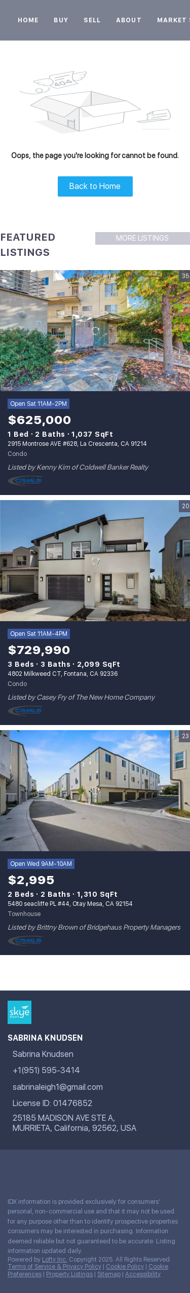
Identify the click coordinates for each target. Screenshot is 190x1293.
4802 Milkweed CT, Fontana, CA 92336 (63, 673)
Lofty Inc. (54, 1259)
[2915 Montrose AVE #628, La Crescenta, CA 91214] (95, 331)
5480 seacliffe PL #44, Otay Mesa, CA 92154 (70, 903)
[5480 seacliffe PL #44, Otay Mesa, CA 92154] (95, 791)
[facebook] (12, 1167)
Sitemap (109, 1274)
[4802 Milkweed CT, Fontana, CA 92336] (95, 561)
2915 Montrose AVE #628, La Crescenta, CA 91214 (77, 443)
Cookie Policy (125, 1266)
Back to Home (95, 186)
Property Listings (69, 1274)
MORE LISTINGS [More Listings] (142, 238)
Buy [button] (61, 20)
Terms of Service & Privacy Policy (54, 1266)
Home (28, 20)
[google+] (32, 1167)
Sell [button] (92, 20)
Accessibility (143, 1274)
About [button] (129, 20)
